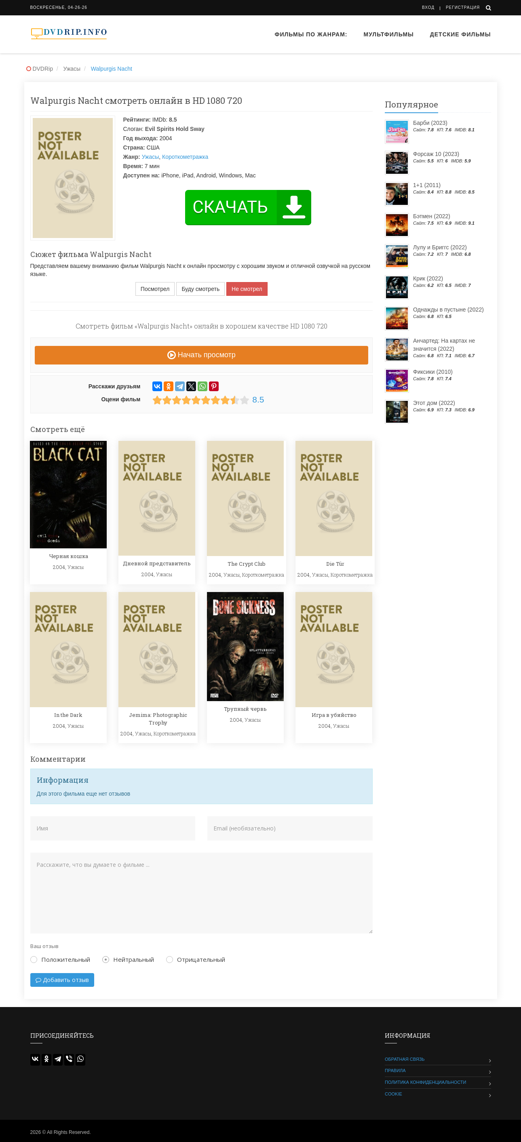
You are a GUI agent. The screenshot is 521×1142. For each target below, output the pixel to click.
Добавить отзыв (62, 980)
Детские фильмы (460, 34)
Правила (395, 1070)
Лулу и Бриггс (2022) (440, 247)
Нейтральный (128, 959)
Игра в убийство (334, 714)
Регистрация (463, 7)
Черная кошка (68, 556)
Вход (428, 7)
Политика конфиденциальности (425, 1082)
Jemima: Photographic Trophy (158, 718)
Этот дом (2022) (434, 403)
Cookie (393, 1093)
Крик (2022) (428, 278)
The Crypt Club (247, 563)
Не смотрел (247, 289)
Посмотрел (155, 289)
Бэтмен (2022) (431, 216)
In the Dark (68, 714)
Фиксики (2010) (433, 372)
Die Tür (335, 563)
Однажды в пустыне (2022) (448, 309)
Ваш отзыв (44, 946)
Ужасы (150, 157)
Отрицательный (195, 959)
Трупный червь (245, 708)
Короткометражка (185, 157)
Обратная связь (405, 1059)
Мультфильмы (389, 34)
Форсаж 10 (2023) (436, 154)
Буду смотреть (200, 289)
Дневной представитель (157, 563)
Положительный (60, 959)
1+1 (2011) (427, 185)
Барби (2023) (430, 123)
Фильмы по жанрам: (310, 34)
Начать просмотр (201, 355)
